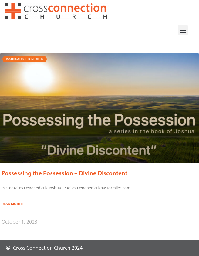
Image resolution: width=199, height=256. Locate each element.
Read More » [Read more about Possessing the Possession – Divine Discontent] (12, 203)
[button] (183, 30)
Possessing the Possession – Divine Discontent (64, 173)
